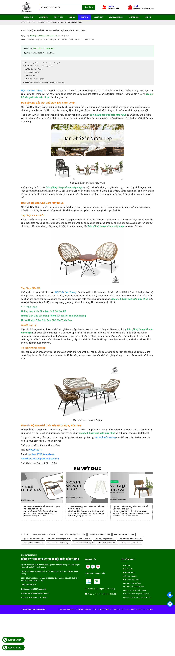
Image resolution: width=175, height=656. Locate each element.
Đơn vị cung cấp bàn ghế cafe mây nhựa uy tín (43, 63)
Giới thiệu (43, 17)
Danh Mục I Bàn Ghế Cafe (132, 583)
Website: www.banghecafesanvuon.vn (40, 458)
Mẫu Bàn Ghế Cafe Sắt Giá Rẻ (133, 587)
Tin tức (84, 17)
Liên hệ (148, 17)
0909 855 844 (14, 639)
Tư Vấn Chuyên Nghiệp (35, 79)
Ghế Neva (126, 565)
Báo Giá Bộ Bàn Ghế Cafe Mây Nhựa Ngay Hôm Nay (45, 83)
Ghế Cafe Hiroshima (130, 576)
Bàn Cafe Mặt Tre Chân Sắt (33, 543)
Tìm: (41, 7)
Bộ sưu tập (98, 17)
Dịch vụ (72, 17)
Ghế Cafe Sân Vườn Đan (131, 580)
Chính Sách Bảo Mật (83, 609)
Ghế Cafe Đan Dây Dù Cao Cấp (130, 539)
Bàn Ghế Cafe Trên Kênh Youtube (134, 590)
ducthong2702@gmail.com (41, 454)
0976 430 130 (14, 647)
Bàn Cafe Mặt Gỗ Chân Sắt (124, 534)
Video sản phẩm (116, 17)
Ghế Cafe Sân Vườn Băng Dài (83, 543)
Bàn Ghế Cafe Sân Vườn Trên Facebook (137, 597)
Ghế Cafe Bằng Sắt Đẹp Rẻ (104, 539)
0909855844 (35, 450)
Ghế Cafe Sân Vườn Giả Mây (57, 543)
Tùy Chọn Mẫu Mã (33, 72)
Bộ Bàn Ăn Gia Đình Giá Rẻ (130, 543)
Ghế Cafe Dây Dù (129, 572)
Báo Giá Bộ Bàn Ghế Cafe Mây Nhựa (39, 66)
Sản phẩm (58, 17)
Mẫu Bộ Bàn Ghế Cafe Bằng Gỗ (44, 534)
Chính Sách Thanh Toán (120, 609)
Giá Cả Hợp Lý (32, 75)
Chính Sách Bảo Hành (66, 609)
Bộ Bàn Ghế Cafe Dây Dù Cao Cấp (72, 534)
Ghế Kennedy (127, 569)
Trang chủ (28, 17)
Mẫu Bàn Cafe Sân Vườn (107, 543)
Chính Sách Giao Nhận (101, 609)
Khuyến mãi (134, 17)
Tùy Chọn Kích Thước (34, 69)
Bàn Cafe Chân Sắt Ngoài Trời (59, 539)
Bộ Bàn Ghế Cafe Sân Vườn (33, 539)
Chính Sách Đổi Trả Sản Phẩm (142, 609)
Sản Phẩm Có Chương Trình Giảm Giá (136, 594)
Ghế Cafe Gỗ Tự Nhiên (82, 539)
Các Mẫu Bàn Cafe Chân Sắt (99, 534)
